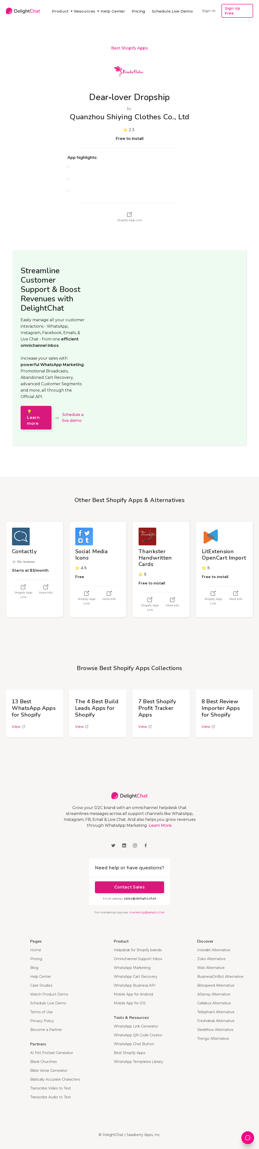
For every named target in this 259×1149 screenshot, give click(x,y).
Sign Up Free (232, 10)
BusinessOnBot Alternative (220, 976)
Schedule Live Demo (172, 11)
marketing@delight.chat (147, 912)
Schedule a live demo (73, 417)
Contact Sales (129, 887)
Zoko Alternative (211, 959)
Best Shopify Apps (129, 48)
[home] (23, 11)
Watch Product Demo (49, 994)
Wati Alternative (211, 967)
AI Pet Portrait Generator (51, 1053)
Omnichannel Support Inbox (138, 959)
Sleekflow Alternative (215, 1029)
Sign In (208, 10)
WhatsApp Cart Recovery (135, 976)
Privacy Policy (42, 1021)
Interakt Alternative (213, 950)
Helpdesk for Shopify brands (138, 950)
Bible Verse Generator (48, 1070)
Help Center (113, 11)
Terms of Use (41, 1012)
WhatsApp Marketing (132, 967)
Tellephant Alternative (215, 1012)
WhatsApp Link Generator (136, 1026)
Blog (34, 967)
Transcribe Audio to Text (50, 1097)
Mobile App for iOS (130, 1003)
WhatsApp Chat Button (134, 1044)
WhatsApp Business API (134, 985)
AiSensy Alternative (213, 994)
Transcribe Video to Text (50, 1088)
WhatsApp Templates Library (138, 1061)
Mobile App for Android (133, 994)
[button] (60, 11)
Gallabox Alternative (214, 1003)
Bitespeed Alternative (215, 985)
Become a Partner (46, 1029)
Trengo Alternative (213, 1038)
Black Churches (43, 1061)
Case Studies (41, 985)
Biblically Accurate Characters (55, 1079)
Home (35, 950)
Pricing (138, 11)
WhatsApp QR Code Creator (138, 1035)
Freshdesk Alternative (215, 1021)
